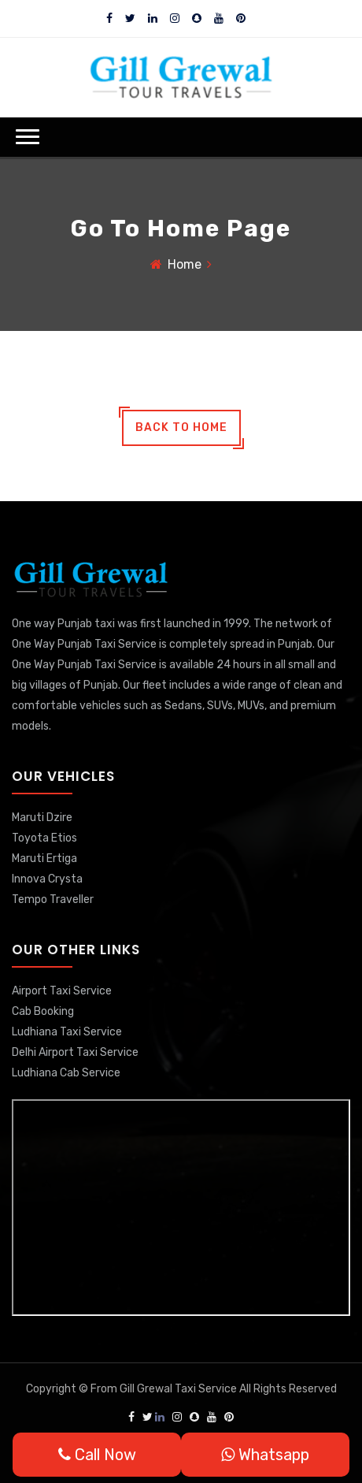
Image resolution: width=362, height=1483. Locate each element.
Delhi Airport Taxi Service (75, 1052)
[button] (27, 137)
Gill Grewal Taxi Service (179, 1389)
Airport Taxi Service (62, 991)
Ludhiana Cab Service (66, 1073)
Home (184, 264)
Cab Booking (43, 1011)
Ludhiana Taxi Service (67, 1032)
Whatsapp (265, 1454)
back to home (181, 427)
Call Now (97, 1454)
